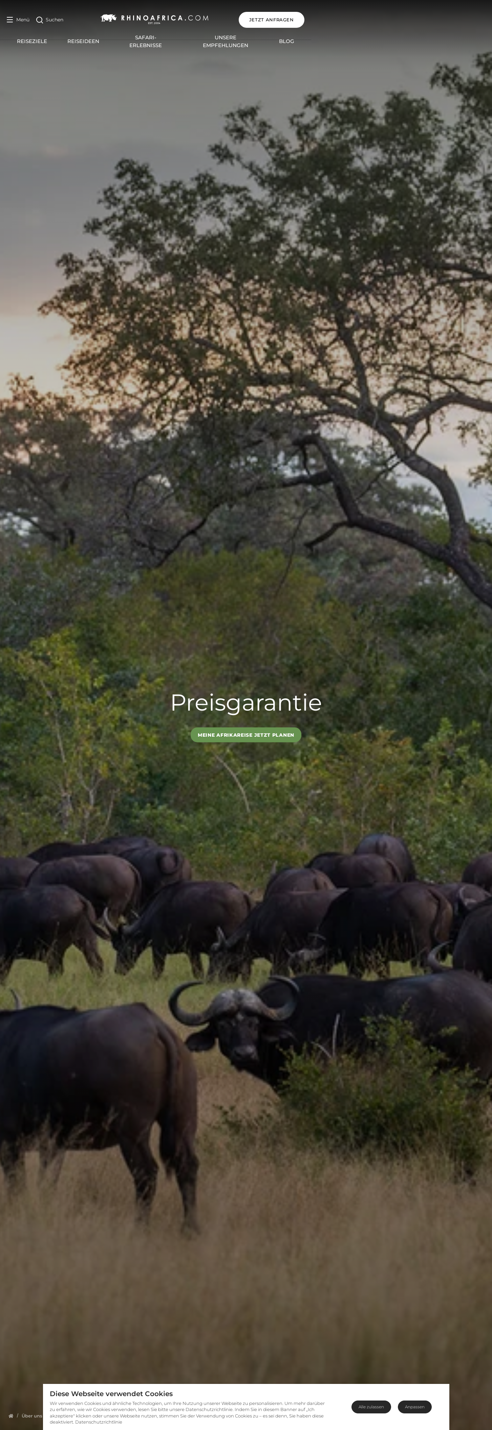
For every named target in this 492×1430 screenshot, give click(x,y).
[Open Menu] (18, 20)
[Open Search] (49, 20)
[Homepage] (11, 1415)
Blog (378, 38)
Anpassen (415, 1406)
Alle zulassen (371, 1406)
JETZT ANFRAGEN (452, 19)
